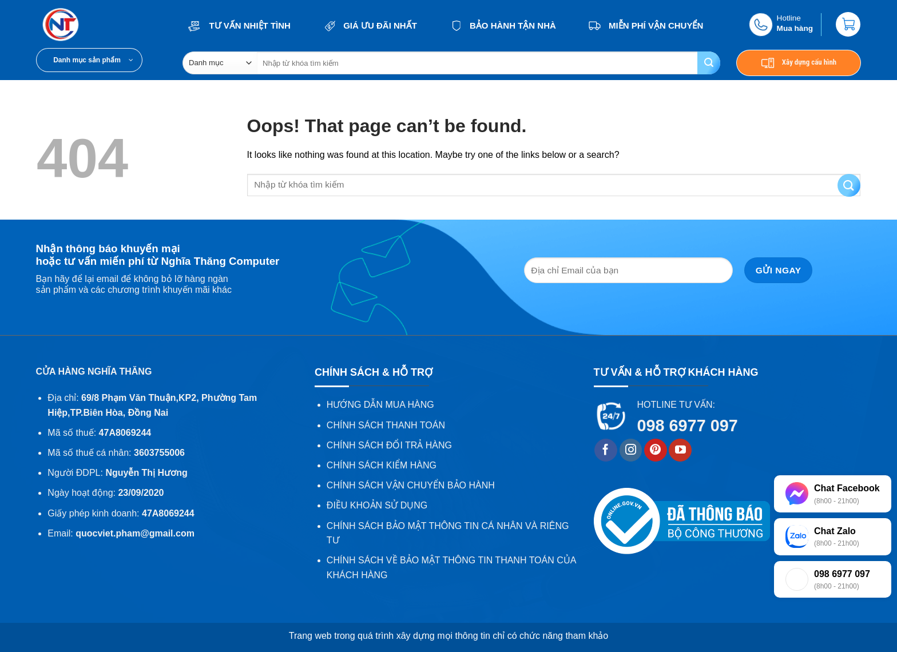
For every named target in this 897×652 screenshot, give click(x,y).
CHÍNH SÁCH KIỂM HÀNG (381, 465)
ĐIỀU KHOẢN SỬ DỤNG (377, 505)
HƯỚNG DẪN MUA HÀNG (380, 405)
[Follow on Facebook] (605, 450)
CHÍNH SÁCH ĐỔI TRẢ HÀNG (389, 445)
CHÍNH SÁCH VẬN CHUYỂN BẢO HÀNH (411, 485)
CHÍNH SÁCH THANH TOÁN (386, 425)
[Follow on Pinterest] (655, 450)
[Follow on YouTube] (680, 450)
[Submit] (708, 62)
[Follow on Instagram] (631, 450)
